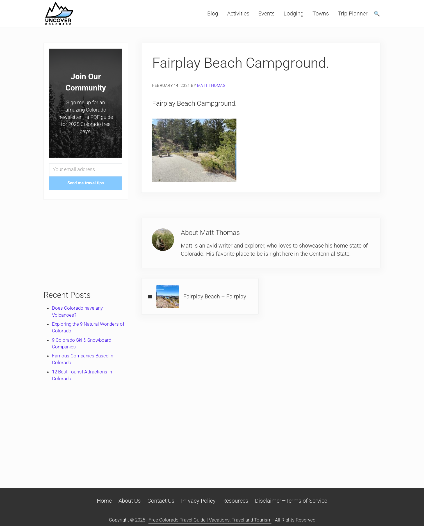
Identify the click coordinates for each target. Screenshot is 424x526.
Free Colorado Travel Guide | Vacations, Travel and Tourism (210, 520)
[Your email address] (85, 169)
